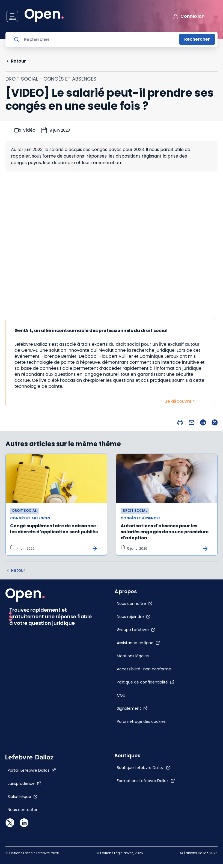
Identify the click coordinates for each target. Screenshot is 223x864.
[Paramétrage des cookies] (146, 721)
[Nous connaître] (135, 603)
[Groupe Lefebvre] (136, 629)
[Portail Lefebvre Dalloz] (31, 770)
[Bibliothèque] (22, 796)
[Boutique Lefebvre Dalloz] (144, 767)
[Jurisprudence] (24, 783)
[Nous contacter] (22, 809)
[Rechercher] (99, 39)
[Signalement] (132, 708)
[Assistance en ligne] (138, 642)
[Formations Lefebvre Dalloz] (146, 780)
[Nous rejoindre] (134, 616)
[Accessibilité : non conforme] (144, 669)
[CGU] (121, 695)
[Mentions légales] (133, 656)
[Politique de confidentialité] (146, 682)
